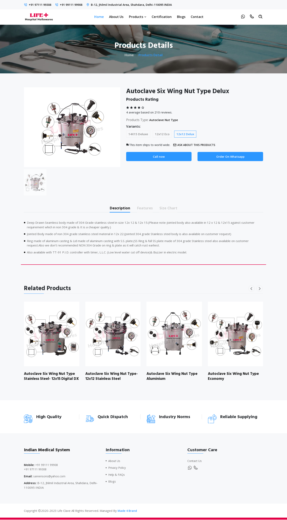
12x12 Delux (185, 134)
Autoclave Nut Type (165, 120)
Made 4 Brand (128, 511)
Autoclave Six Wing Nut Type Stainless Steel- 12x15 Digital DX (50, 379)
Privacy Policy (117, 468)
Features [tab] (145, 208)
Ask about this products (195, 145)
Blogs (181, 16)
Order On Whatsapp (230, 157)
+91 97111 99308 (41, 5)
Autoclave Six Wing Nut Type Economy (234, 376)
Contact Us (194, 461)
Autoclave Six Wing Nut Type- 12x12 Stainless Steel (112, 376)
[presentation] (252, 289)
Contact (197, 16)
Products (137, 16)
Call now (159, 157)
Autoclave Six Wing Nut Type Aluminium (173, 376)
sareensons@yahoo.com (50, 476)
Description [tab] (117, 208)
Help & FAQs (117, 475)
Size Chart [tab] (171, 208)
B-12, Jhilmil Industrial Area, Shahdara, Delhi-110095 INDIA (138, 5)
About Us (116, 16)
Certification (162, 16)
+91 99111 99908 (74, 5)
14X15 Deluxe (138, 134)
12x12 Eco (162, 134)
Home (99, 16)
